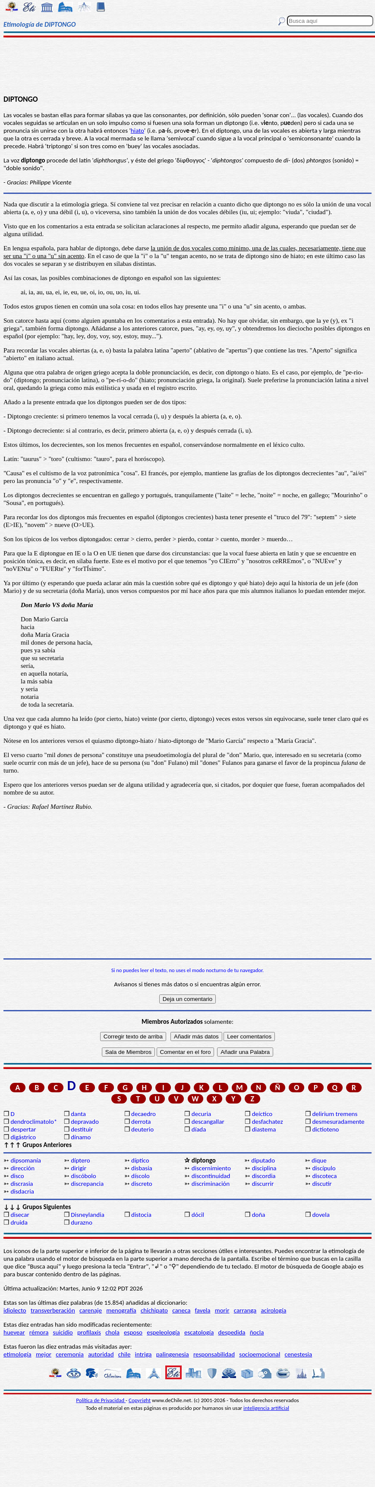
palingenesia (172, 1354)
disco (17, 1176)
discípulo (323, 1168)
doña (258, 1215)
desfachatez (267, 1121)
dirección (22, 1168)
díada (199, 1129)
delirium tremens (334, 1114)
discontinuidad (211, 1176)
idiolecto (14, 1310)
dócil (198, 1215)
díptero (80, 1160)
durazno (81, 1222)
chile (124, 1354)
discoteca (324, 1176)
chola (112, 1332)
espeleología (163, 1332)
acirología (273, 1310)
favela (203, 1310)
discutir (321, 1184)
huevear (14, 1332)
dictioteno (325, 1129)
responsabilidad (214, 1354)
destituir (82, 1129)
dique (319, 1160)
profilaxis (89, 1332)
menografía (121, 1310)
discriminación (211, 1184)
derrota (141, 1121)
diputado (263, 1160)
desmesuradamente (338, 1121)
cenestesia (298, 1354)
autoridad (100, 1354)
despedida (232, 1332)
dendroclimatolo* (33, 1121)
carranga (245, 1310)
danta (78, 1114)
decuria (201, 1114)
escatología (199, 1332)
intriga (143, 1354)
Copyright (140, 1400)
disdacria (22, 1191)
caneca (181, 1310)
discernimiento (211, 1168)
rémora (39, 1332)
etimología (17, 1354)
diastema (264, 1129)
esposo (133, 1332)
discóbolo (83, 1176)
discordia (264, 1176)
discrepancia (87, 1184)
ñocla (257, 1332)
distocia (141, 1215)
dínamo (81, 1137)
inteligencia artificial (266, 1408)
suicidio (63, 1332)
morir (222, 1310)
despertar (23, 1129)
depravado (85, 1121)
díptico (140, 1160)
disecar (19, 1215)
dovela (320, 1215)
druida (19, 1222)
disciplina (264, 1168)
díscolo (140, 1176)
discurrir (263, 1184)
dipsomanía (25, 1160)
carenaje (90, 1310)
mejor (43, 1354)
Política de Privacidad (101, 1400)
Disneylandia (87, 1215)
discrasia (21, 1184)
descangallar (208, 1121)
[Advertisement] (187, 65)
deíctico (262, 1114)
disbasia (141, 1168)
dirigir (78, 1168)
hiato (137, 130)
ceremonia (70, 1354)
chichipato (154, 1310)
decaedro (143, 1114)
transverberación (53, 1310)
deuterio (142, 1129)
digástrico (23, 1137)
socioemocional (259, 1354)
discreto (141, 1184)
